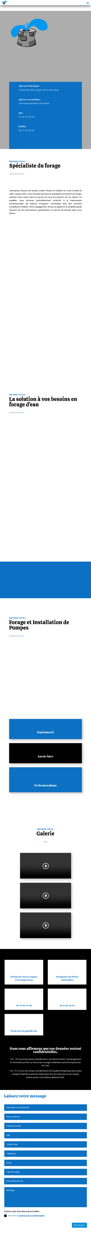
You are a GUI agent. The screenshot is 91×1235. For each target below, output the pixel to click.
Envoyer (79, 1083)
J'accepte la (24, 1073)
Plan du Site (70, 1226)
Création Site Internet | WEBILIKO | (30, 1229)
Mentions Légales (21, 1226)
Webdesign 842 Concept (62, 1229)
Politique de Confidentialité (47, 1226)
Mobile (22, 126)
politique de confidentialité (31, 1073)
